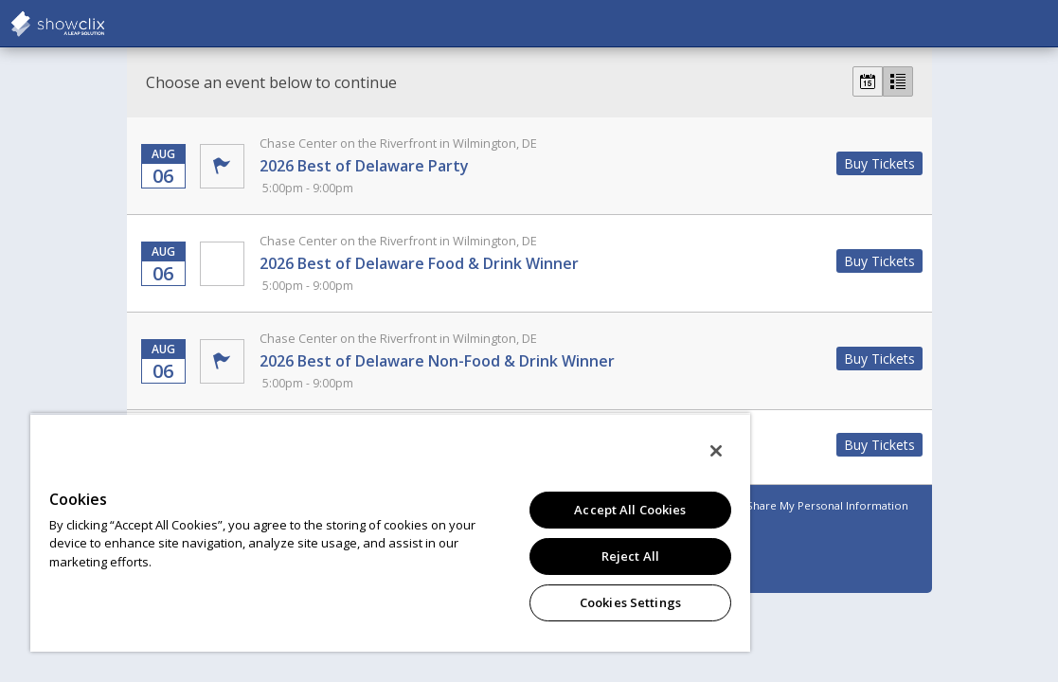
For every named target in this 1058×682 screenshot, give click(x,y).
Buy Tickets (879, 163)
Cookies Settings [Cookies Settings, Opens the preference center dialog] (540, 602)
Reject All (540, 556)
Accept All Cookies (540, 509)
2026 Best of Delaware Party (541, 166)
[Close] (609, 451)
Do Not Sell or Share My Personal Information (789, 505)
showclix (104, 23)
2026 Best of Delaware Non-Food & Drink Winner (541, 361)
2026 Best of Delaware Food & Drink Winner (541, 263)
